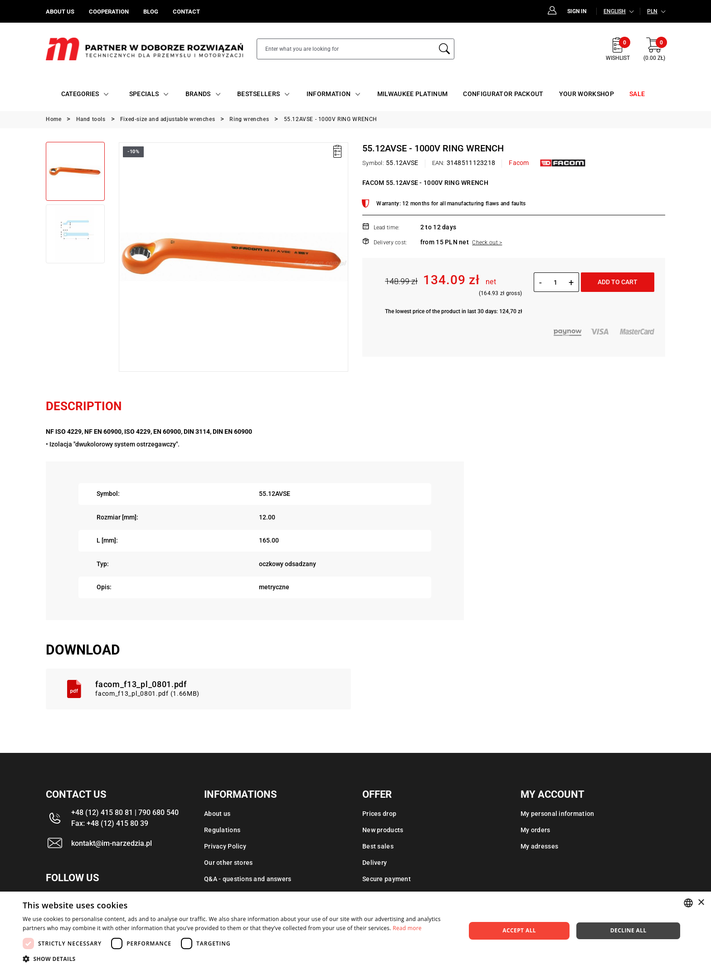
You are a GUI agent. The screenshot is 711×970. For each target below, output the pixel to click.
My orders (535, 830)
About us (217, 813)
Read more (407, 928)
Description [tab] (84, 406)
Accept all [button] (519, 930)
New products (382, 830)
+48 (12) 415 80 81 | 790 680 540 (125, 812)
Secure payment (386, 879)
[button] (238, 958)
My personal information (557, 813)
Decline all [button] (628, 930)
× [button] (700, 902)
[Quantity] (555, 282)
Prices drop (379, 813)
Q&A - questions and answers (248, 879)
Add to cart (618, 282)
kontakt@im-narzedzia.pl (111, 843)
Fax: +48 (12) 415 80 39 (109, 823)
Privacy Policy (225, 846)
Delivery (374, 862)
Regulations (222, 830)
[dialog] (355, 931)
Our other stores (228, 862)
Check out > (487, 242)
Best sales (378, 846)
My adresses (539, 846)
